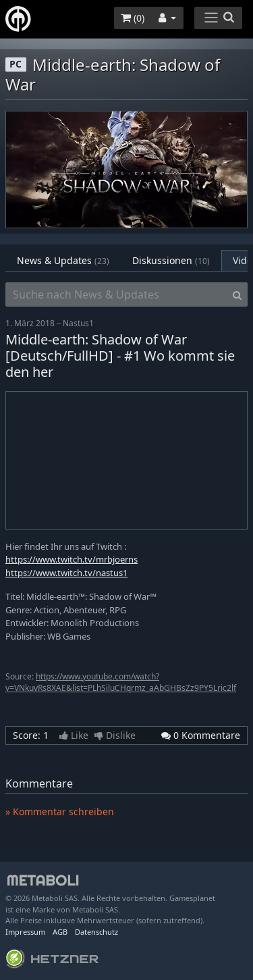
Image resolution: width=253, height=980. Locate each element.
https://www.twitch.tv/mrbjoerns (71, 559)
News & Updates (63, 260)
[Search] (237, 294)
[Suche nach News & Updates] (116, 294)
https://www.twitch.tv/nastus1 (66, 573)
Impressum (25, 932)
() (132, 17)
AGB (60, 932)
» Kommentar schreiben (59, 811)
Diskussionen (171, 260)
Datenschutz (96, 932)
